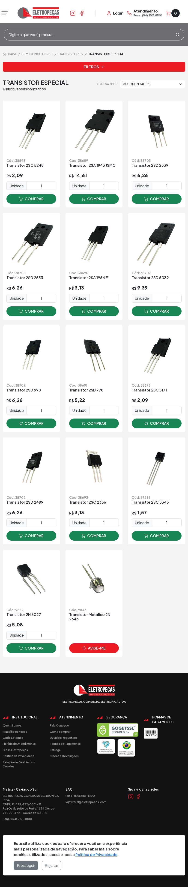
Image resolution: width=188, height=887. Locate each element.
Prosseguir (26, 865)
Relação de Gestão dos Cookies (19, 764)
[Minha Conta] (115, 13)
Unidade (16, 185)
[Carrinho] (173, 13)
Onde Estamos (13, 737)
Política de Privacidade (96, 854)
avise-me (94, 648)
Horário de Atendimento (19, 743)
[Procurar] (177, 34)
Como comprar (60, 731)
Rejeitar (51, 865)
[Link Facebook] (82, 13)
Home (9, 54)
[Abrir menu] (3, 13)
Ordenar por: (107, 84)
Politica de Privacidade (18, 756)
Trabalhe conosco (15, 731)
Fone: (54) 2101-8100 (17, 819)
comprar (31, 199)
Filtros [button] (94, 67)
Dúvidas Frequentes (64, 737)
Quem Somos (12, 725)
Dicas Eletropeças (15, 750)
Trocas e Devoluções (64, 756)
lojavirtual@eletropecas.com (86, 802)
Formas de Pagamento (65, 743)
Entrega (55, 750)
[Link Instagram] (72, 13)
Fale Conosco (59, 725)
